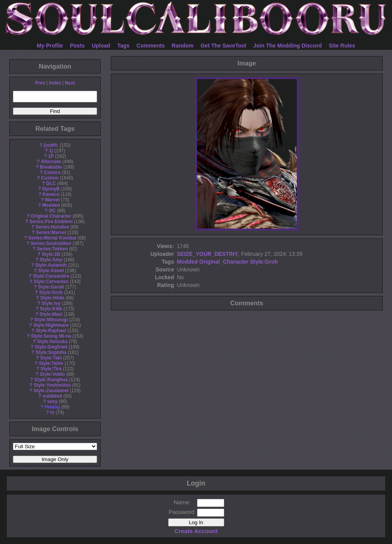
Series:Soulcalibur (51, 243)
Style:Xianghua (51, 379)
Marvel (52, 199)
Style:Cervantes (51, 281)
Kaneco (51, 194)
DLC (51, 183)
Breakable (51, 167)
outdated (52, 396)
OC (52, 210)
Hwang (52, 407)
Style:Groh (51, 292)
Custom (49, 178)
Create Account (195, 531)
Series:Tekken (52, 249)
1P (51, 156)
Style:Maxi (50, 314)
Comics (52, 172)
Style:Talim (51, 363)
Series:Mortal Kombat (52, 238)
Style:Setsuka (52, 341)
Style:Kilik (51, 309)
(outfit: (51, 145)
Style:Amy (51, 259)
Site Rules (342, 45)
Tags (123, 45)
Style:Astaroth (51, 265)
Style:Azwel (51, 270)
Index (55, 83)
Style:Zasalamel (51, 390)
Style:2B (51, 254)
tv (52, 412)
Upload (101, 45)
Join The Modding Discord (287, 45)
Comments (151, 45)
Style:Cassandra (51, 276)
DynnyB (51, 189)
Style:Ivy (50, 303)
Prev (40, 83)
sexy (52, 401)
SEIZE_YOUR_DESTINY (207, 254)
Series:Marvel (51, 232)
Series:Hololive (52, 227)
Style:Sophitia (50, 352)
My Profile (50, 45)
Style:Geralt (51, 287)
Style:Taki (51, 358)
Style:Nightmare (51, 325)
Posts (77, 45)
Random (182, 45)
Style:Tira (51, 368)
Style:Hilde (52, 298)
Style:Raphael (50, 330)
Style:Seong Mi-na (51, 336)
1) (51, 150)
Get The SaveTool (223, 45)
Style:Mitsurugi (51, 319)
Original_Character (223, 262)
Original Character (51, 216)
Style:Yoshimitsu (52, 385)
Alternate (51, 161)
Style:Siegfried (51, 347)
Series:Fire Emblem (51, 221)
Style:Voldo (52, 374)
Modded (51, 205)
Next (70, 83)
